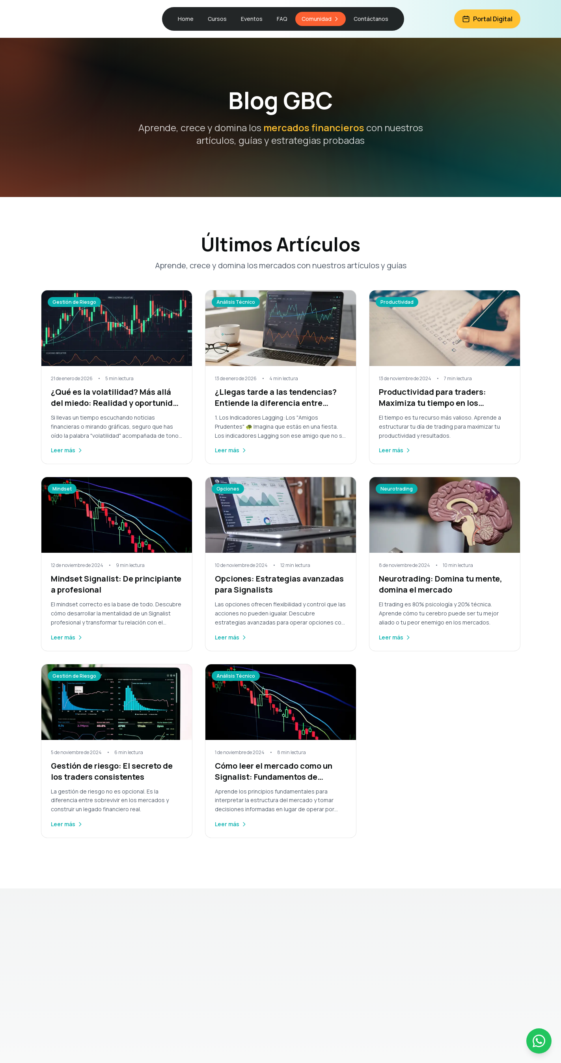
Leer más (67, 450)
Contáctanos (371, 18)
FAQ (282, 18)
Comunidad (320, 18)
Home (186, 18)
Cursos (217, 18)
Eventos (252, 18)
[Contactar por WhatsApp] (539, 1041)
